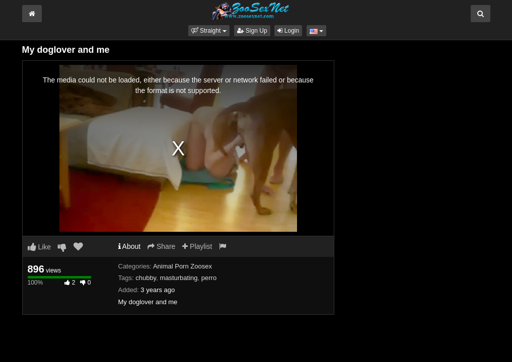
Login (288, 30)
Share (161, 246)
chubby (145, 278)
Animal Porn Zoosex (182, 266)
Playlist (197, 246)
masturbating (178, 278)
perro (208, 278)
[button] (209, 30)
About (129, 246)
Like (39, 247)
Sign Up (252, 30)
